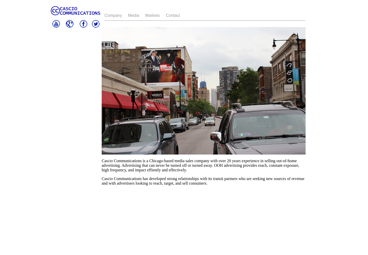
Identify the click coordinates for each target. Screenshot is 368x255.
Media (133, 15)
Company (113, 15)
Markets (152, 15)
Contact (173, 15)
